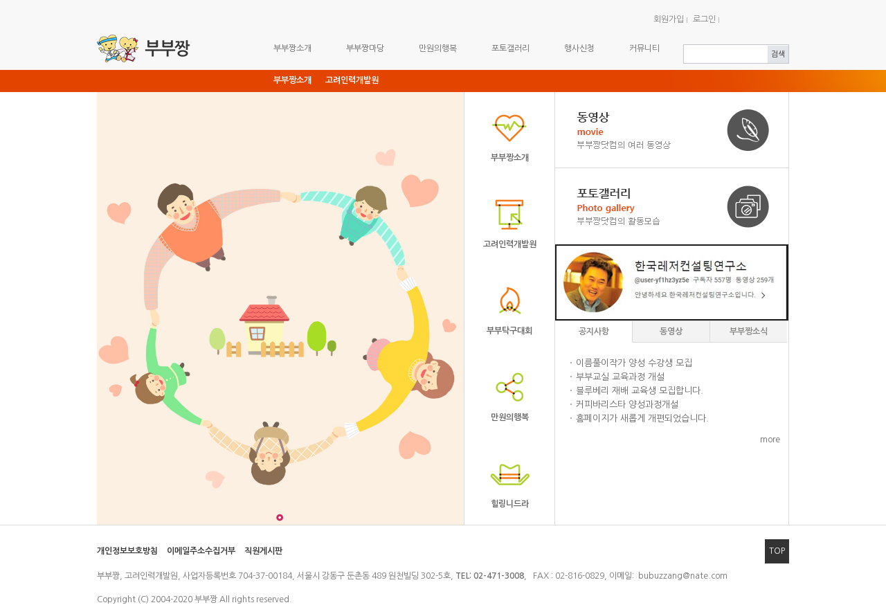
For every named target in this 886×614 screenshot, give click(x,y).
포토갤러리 (510, 48)
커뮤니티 (644, 48)
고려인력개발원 (352, 80)
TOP (777, 551)
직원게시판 (263, 551)
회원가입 (668, 19)
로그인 (704, 19)
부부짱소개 (292, 48)
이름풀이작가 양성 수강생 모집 (634, 363)
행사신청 (579, 48)
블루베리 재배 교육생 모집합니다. (639, 390)
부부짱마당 (365, 48)
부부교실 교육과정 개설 (620, 376)
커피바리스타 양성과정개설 (627, 404)
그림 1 (279, 517)
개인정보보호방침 (127, 551)
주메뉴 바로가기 (0, 0)
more (770, 439)
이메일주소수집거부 (201, 551)
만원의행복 (438, 48)
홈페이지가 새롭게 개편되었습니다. (642, 418)
